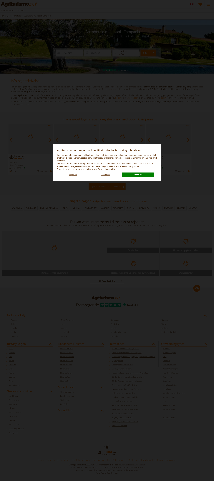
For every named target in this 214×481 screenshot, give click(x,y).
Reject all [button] (73, 175)
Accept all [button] (137, 175)
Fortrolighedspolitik (106, 169)
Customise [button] (105, 175)
